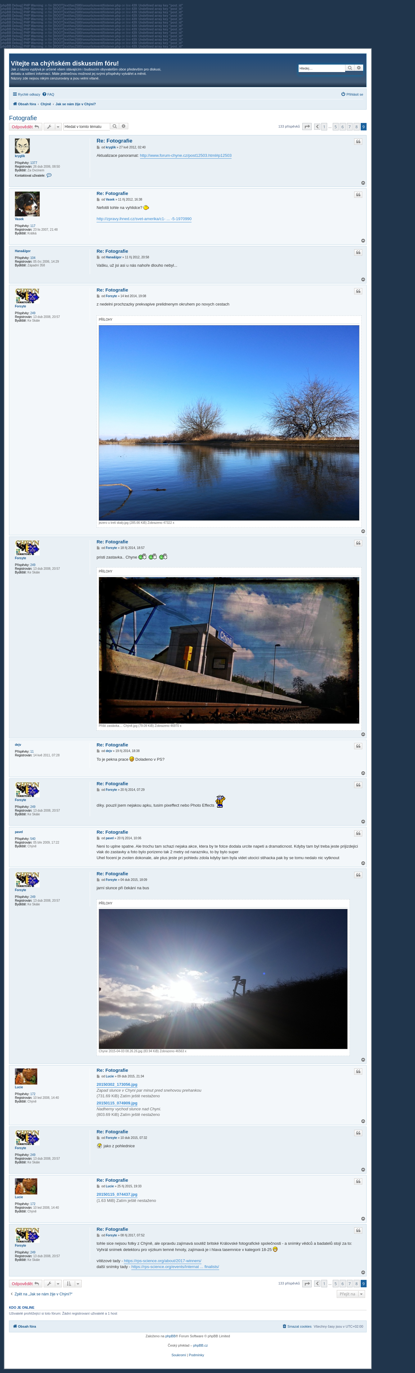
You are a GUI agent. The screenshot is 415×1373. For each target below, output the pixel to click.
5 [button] (336, 126)
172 (32, 1094)
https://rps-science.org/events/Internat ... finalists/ (175, 1266)
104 (32, 258)
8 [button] (356, 126)
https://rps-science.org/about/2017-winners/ (162, 1260)
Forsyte (20, 306)
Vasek (19, 219)
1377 (33, 163)
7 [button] (350, 126)
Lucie (19, 1087)
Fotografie (23, 118)
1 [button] (324, 126)
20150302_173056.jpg (117, 1084)
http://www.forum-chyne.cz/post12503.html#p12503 (186, 155)
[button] (307, 126)
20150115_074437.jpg (117, 1194)
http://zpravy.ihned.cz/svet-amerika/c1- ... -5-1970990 (144, 218)
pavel (19, 832)
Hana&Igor (23, 251)
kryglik (20, 156)
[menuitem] (48, 94)
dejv (18, 744)
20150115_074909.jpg (117, 1103)
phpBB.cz (200, 1345)
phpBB (170, 1336)
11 (32, 751)
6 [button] (342, 126)
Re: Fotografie (114, 141)
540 (32, 839)
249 (32, 313)
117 (32, 226)
